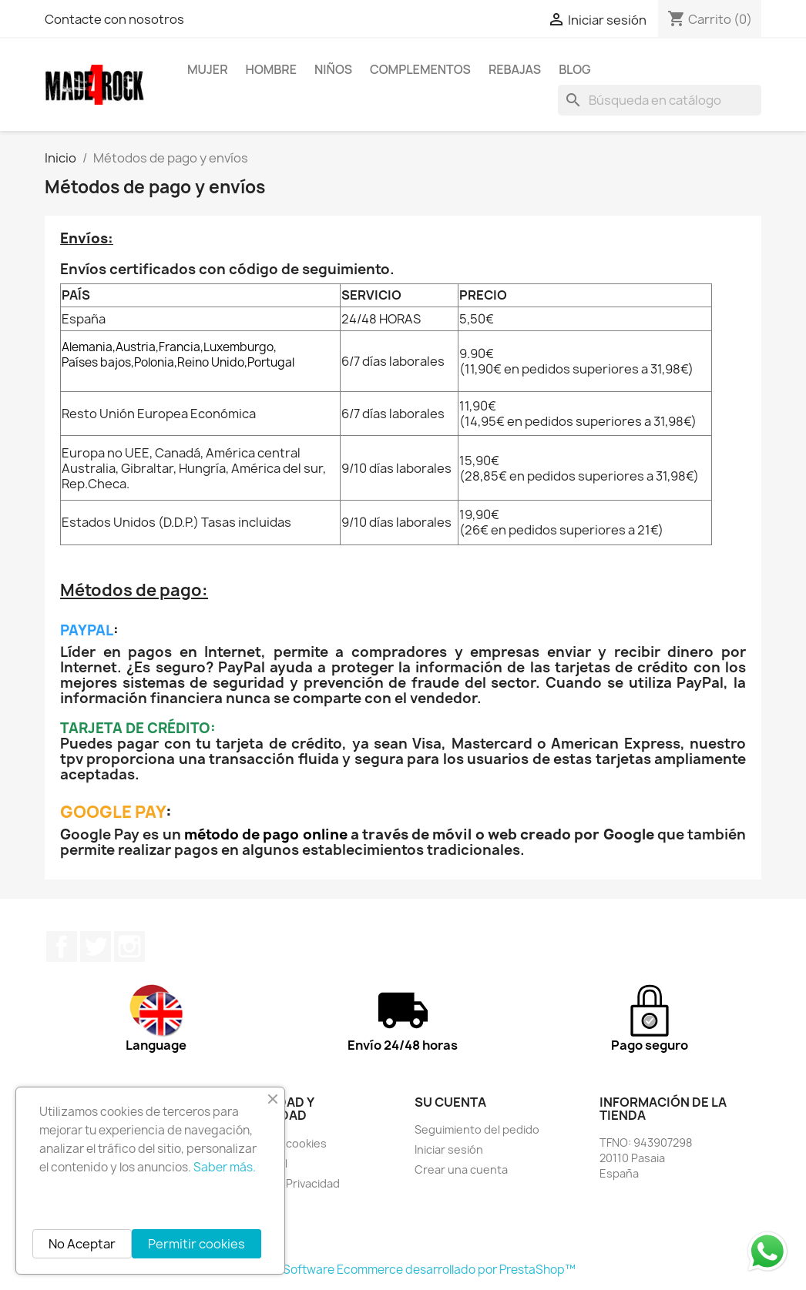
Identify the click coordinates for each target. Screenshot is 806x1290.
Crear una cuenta (461, 1169)
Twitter (95, 946)
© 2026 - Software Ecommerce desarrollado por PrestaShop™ (403, 1270)
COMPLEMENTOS (420, 69)
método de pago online (266, 834)
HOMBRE (271, 69)
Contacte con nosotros (114, 19)
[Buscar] (659, 100)
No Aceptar (82, 1243)
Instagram (129, 946)
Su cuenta (450, 1102)
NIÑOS (333, 69)
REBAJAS (515, 69)
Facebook (61, 946)
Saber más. (224, 1167)
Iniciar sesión (449, 1149)
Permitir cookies (196, 1243)
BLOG (575, 69)
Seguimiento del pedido (477, 1129)
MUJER (207, 69)
